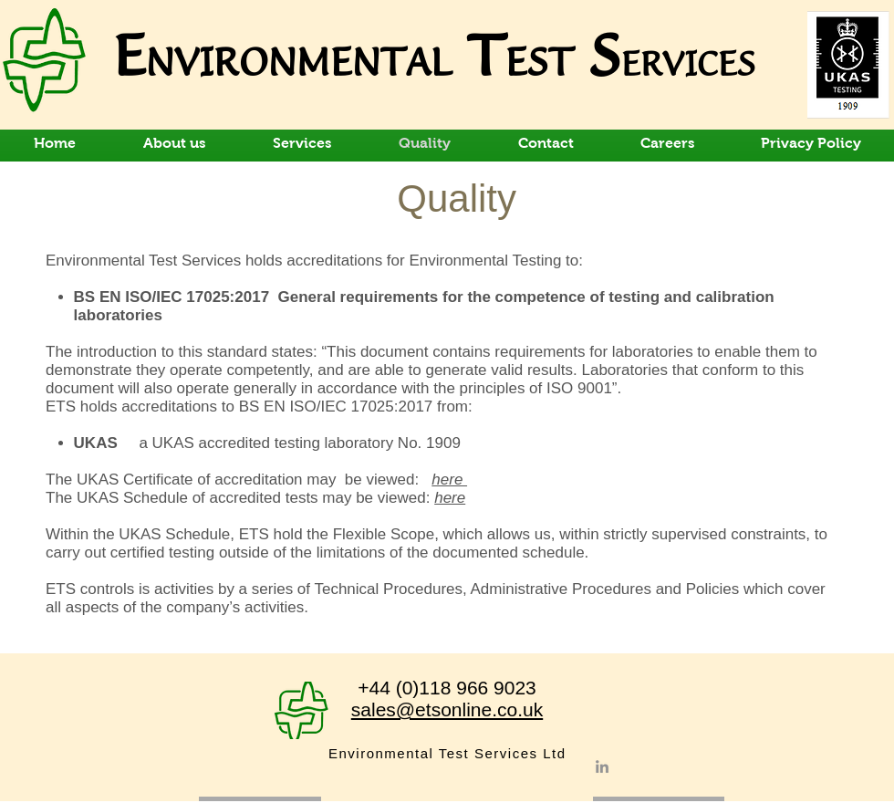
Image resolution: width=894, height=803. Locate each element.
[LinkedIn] (602, 766)
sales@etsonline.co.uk (447, 709)
